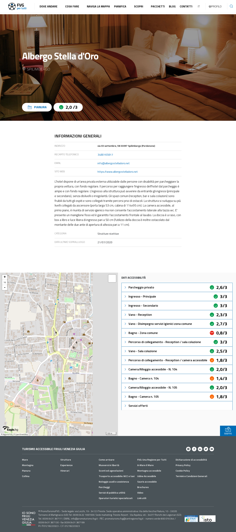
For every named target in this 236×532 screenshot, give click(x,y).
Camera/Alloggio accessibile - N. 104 (150, 369)
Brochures (143, 487)
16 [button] (4, 282)
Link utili (141, 498)
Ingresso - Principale (140, 296)
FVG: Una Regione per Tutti (151, 459)
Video (140, 492)
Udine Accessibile (146, 476)
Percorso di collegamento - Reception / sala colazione (162, 342)
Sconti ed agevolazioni (111, 470)
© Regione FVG (7, 434)
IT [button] (199, 6)
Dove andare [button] (48, 6)
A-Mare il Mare (145, 465)
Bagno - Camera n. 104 (141, 378)
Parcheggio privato (139, 287)
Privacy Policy (183, 465)
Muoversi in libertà (109, 465)
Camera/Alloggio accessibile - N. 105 (150, 387)
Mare (25, 459)
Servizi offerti (136, 405)
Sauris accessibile (147, 481)
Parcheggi (104, 487)
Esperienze (66, 465)
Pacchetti (158, 6)
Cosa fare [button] (72, 6)
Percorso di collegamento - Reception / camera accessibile (165, 360)
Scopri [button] (138, 6)
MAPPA (228, 431)
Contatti (186, 6)
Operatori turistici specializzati (115, 498)
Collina (25, 476)
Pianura (26, 470)
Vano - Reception (138, 314)
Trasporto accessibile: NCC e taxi (117, 476)
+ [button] (5, 277)
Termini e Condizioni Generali (191, 476)
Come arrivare (106, 459)
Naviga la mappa (98, 6)
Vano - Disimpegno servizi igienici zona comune (158, 323)
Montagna (27, 465)
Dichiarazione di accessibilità (191, 459)
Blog (172, 6)
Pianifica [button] (120, 6)
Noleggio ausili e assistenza (114, 481)
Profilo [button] (215, 6)
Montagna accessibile (149, 470)
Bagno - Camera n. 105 (141, 396)
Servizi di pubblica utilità (112, 492)
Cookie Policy (183, 470)
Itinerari (64, 470)
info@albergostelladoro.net (114, 163)
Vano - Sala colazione (140, 351)
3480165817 (105, 155)
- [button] (5, 287)
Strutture (65, 459)
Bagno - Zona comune (141, 333)
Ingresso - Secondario (141, 305)
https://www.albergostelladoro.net (118, 172)
